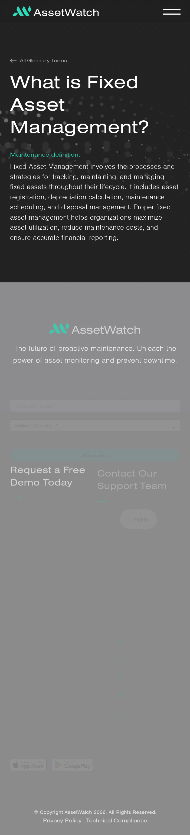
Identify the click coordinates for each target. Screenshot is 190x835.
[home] (54, 11)
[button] (171, 11)
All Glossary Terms (43, 60)
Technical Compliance (116, 823)
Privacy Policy (62, 823)
